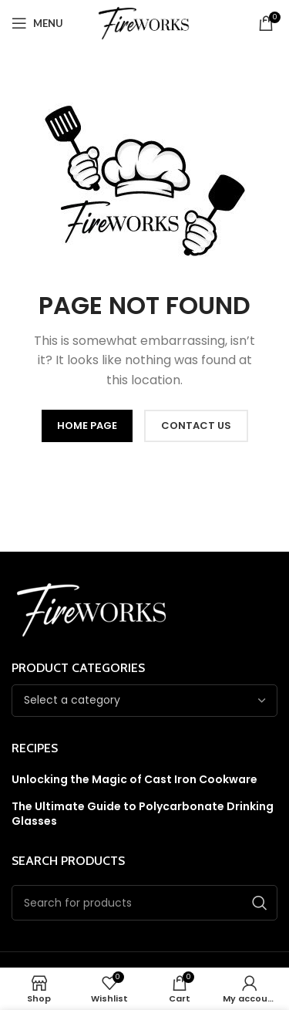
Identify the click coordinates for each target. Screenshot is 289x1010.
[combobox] (144, 700)
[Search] (144, 902)
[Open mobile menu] (37, 23)
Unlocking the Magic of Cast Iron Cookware (134, 779)
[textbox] (72, 700)
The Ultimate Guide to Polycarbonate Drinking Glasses (143, 814)
